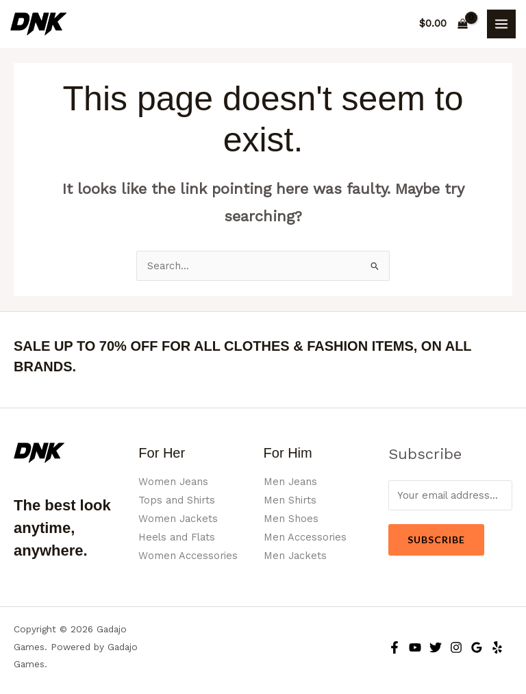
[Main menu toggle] (501, 24)
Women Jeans (173, 481)
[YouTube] (415, 647)
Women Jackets (178, 518)
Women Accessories (188, 555)
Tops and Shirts (176, 500)
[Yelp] (497, 647)
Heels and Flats (176, 537)
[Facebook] (394, 647)
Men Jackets (295, 555)
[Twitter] (435, 647)
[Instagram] (456, 647)
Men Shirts (290, 500)
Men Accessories (305, 537)
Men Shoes (291, 518)
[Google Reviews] (477, 647)
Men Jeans (290, 481)
